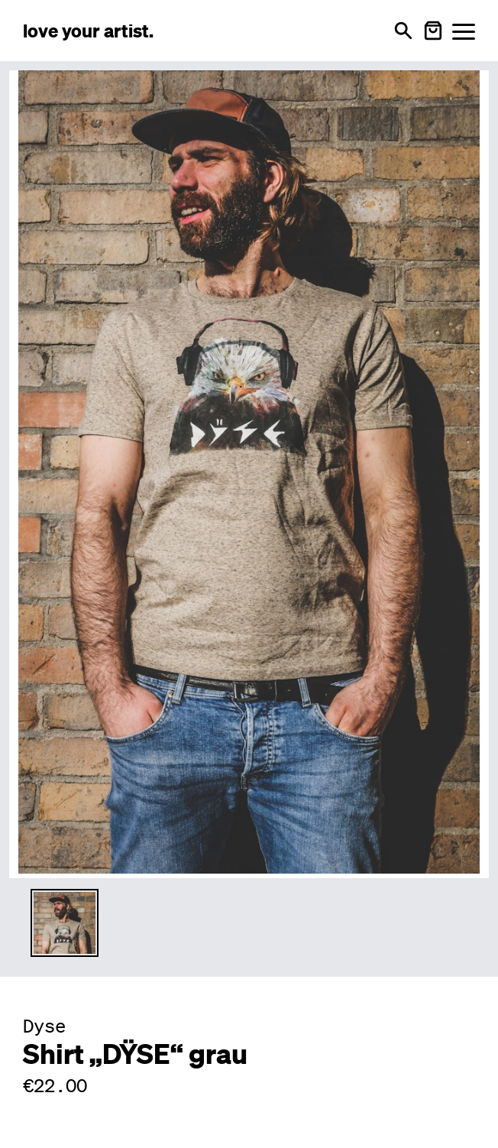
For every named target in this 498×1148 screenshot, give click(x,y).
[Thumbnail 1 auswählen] (64, 922)
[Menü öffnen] (463, 31)
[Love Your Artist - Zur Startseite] (88, 30)
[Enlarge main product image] (249, 472)
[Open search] (403, 30)
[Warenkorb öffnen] (433, 31)
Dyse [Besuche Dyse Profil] (44, 1025)
